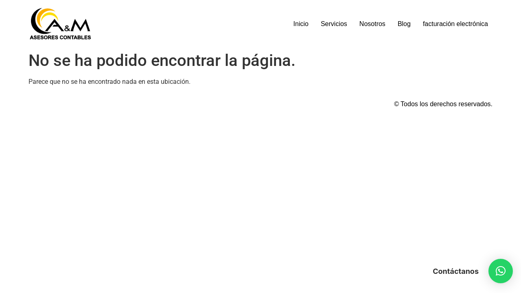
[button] (500, 271)
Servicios (334, 23)
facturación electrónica (455, 23)
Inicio (301, 23)
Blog (404, 23)
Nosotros (372, 23)
